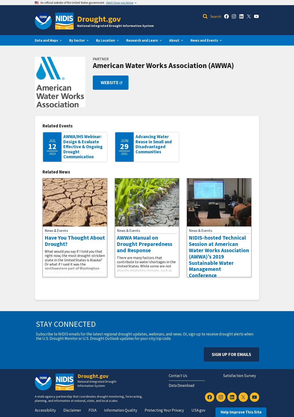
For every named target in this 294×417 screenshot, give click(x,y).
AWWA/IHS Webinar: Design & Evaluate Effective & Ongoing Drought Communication (83, 146)
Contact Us (178, 375)
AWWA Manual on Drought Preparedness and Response (144, 244)
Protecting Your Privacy (164, 410)
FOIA (93, 410)
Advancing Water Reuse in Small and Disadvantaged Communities (154, 144)
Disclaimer (72, 410)
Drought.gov (99, 19)
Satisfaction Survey (239, 375)
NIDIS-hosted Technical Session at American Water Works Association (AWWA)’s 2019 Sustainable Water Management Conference (219, 256)
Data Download (181, 385)
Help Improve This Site (241, 412)
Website (112, 82)
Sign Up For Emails (231, 354)
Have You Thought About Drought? (75, 240)
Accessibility (45, 410)
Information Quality (120, 410)
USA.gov (198, 410)
